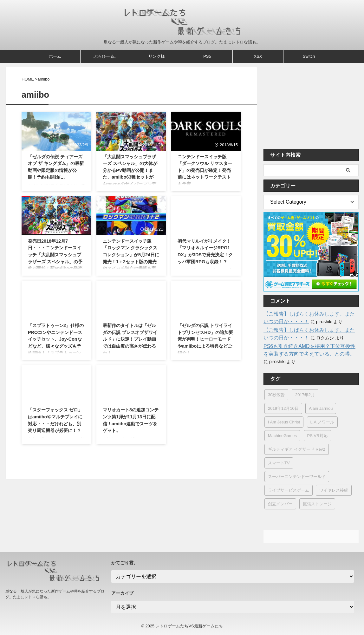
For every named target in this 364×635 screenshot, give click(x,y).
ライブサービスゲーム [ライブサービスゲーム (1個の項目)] (288, 490)
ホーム (55, 56)
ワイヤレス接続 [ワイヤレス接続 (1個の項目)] (333, 490)
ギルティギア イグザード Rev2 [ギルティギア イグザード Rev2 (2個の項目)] (296, 449)
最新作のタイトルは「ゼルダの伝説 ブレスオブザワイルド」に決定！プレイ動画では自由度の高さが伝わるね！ (130, 339)
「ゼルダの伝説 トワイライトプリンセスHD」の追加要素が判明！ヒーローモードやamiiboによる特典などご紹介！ (205, 339)
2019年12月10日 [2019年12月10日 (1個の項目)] (283, 408)
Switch (309, 56)
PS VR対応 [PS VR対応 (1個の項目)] (317, 435)
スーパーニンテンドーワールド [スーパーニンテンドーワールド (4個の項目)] (297, 476)
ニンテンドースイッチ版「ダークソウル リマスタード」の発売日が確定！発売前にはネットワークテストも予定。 (205, 170)
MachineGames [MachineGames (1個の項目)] (282, 435)
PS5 (207, 56)
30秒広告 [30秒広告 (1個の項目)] (276, 394)
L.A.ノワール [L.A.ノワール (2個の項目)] (322, 422)
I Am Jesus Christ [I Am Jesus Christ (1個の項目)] (284, 422)
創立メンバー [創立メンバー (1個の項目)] (280, 503)
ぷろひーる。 (106, 56)
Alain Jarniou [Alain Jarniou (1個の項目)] (321, 408)
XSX (258, 56)
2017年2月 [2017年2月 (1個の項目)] (305, 394)
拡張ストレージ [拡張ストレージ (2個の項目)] (317, 503)
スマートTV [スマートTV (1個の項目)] (279, 463)
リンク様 (156, 56)
